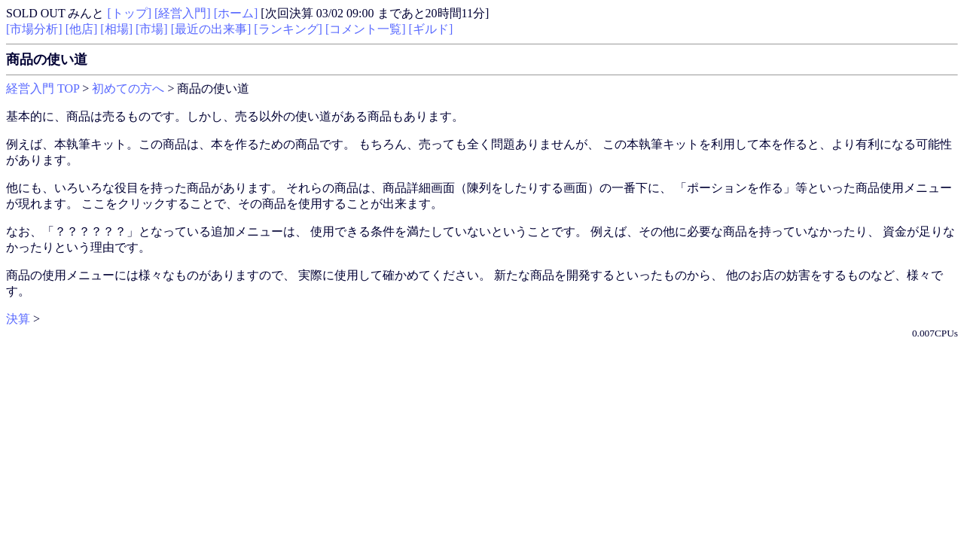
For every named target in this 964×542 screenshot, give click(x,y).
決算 (18, 318)
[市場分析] (34, 29)
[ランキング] (288, 29)
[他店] (82, 29)
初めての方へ (128, 88)
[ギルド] (431, 29)
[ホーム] (236, 13)
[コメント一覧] (365, 29)
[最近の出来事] (211, 29)
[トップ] (129, 13)
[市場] (152, 29)
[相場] (116, 29)
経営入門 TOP (42, 88)
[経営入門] (182, 13)
